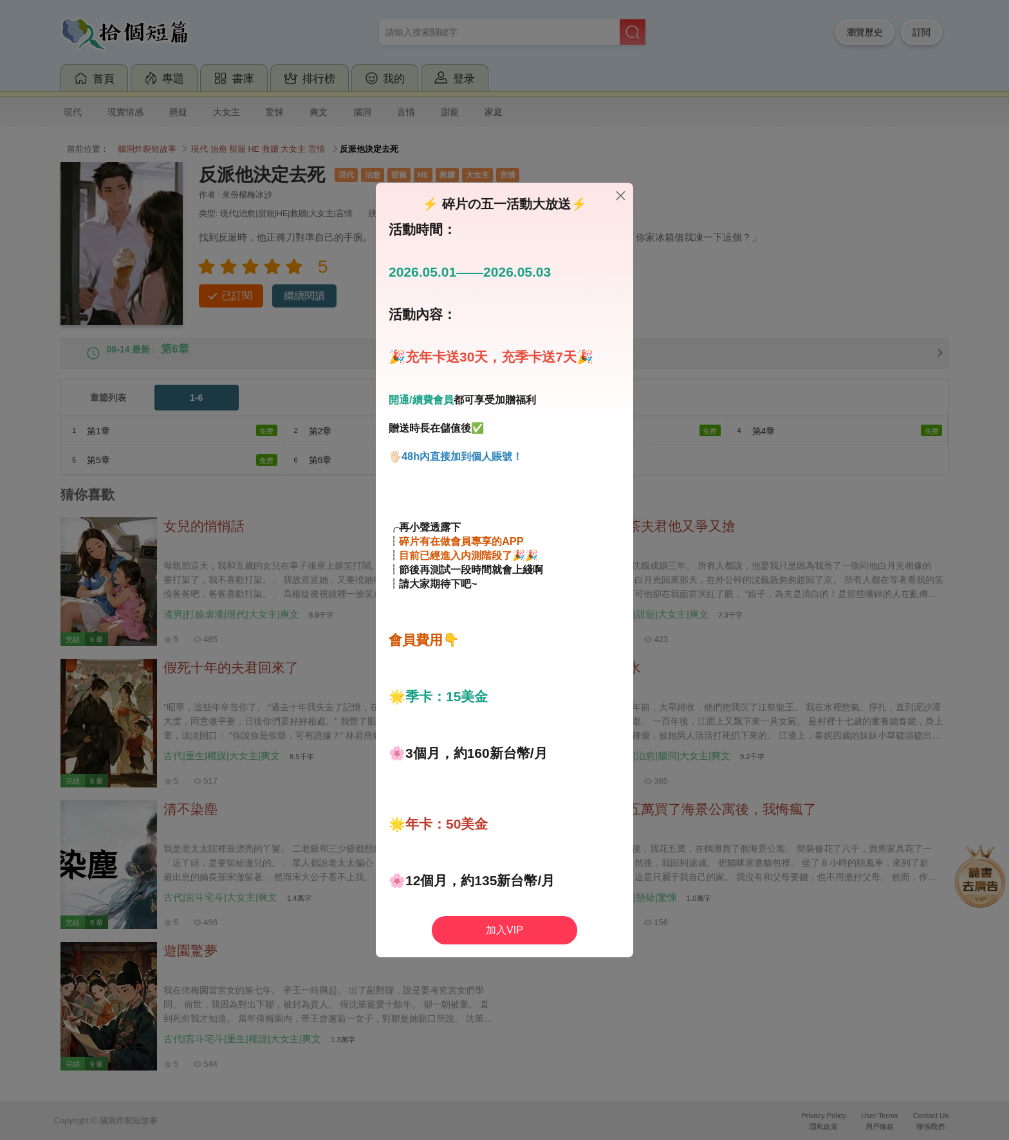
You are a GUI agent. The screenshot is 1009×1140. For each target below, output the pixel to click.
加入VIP (504, 929)
